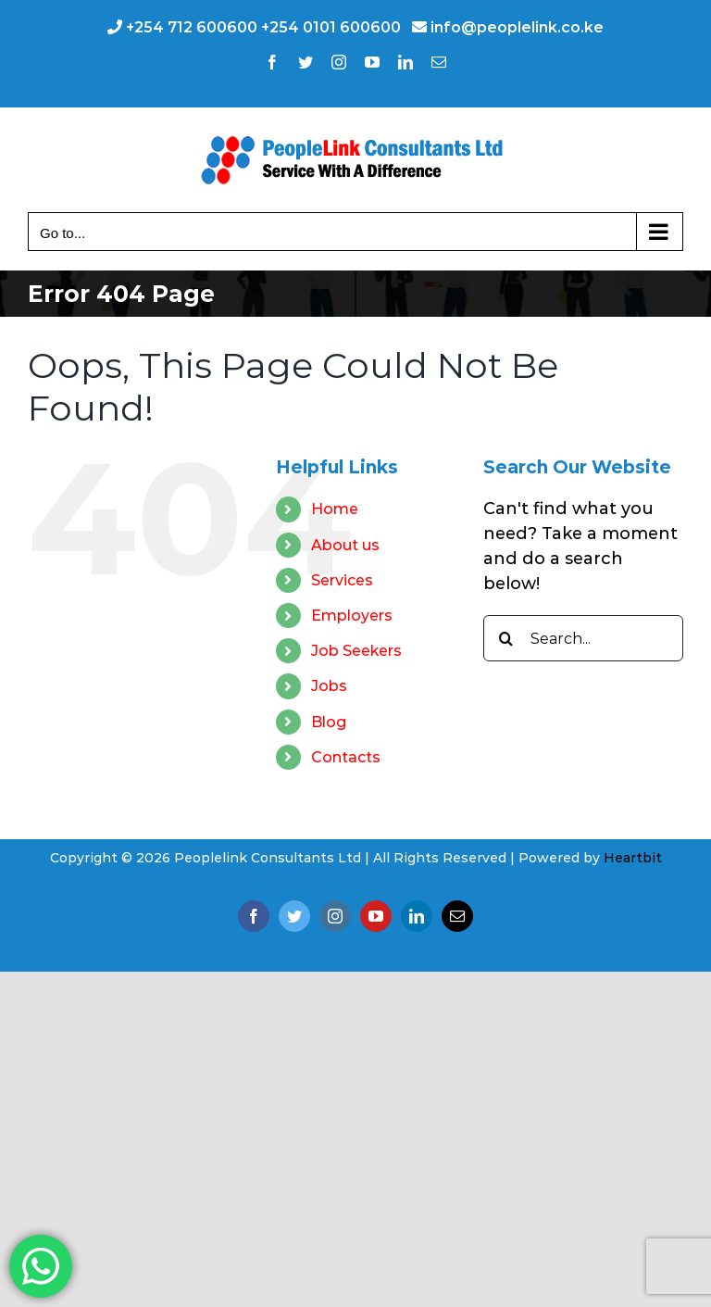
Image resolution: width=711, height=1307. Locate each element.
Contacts (345, 757)
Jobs (329, 686)
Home (334, 509)
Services (342, 580)
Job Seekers (356, 651)
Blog (328, 722)
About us (345, 545)
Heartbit (633, 857)
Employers (352, 615)
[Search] (506, 638)
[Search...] (583, 638)
